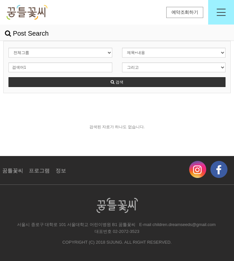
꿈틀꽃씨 (12, 170)
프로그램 (39, 170)
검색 (117, 82)
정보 (61, 170)
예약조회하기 (184, 12)
